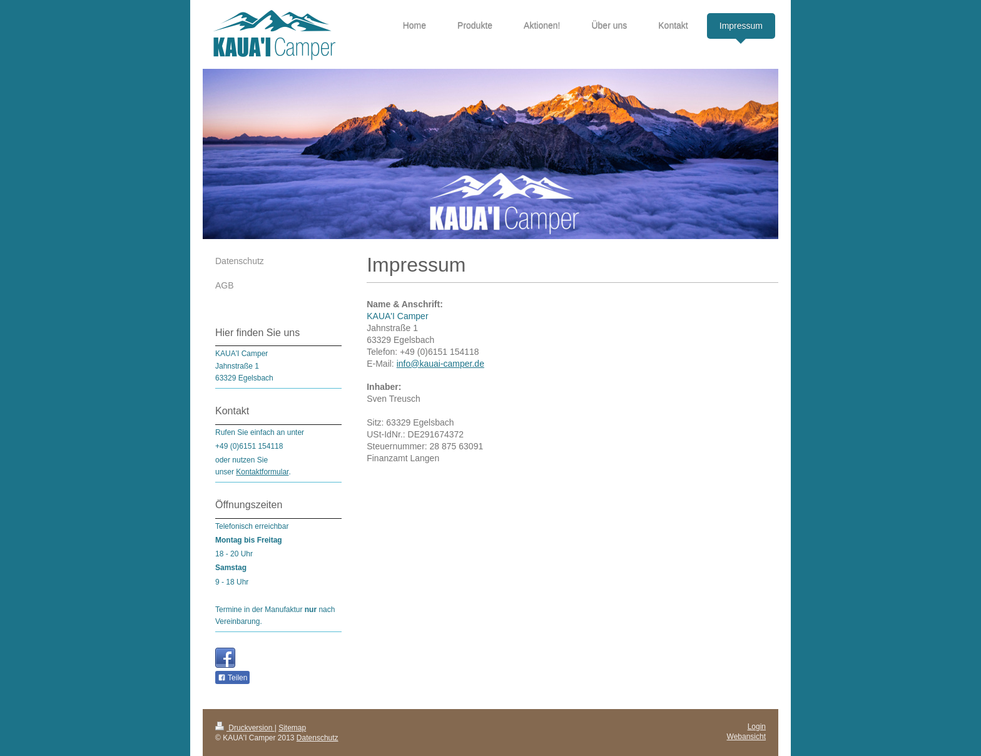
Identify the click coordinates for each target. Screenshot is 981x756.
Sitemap (292, 727)
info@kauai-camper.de (440, 364)
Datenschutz (317, 737)
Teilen (232, 677)
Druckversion (245, 727)
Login (757, 726)
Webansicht (746, 736)
